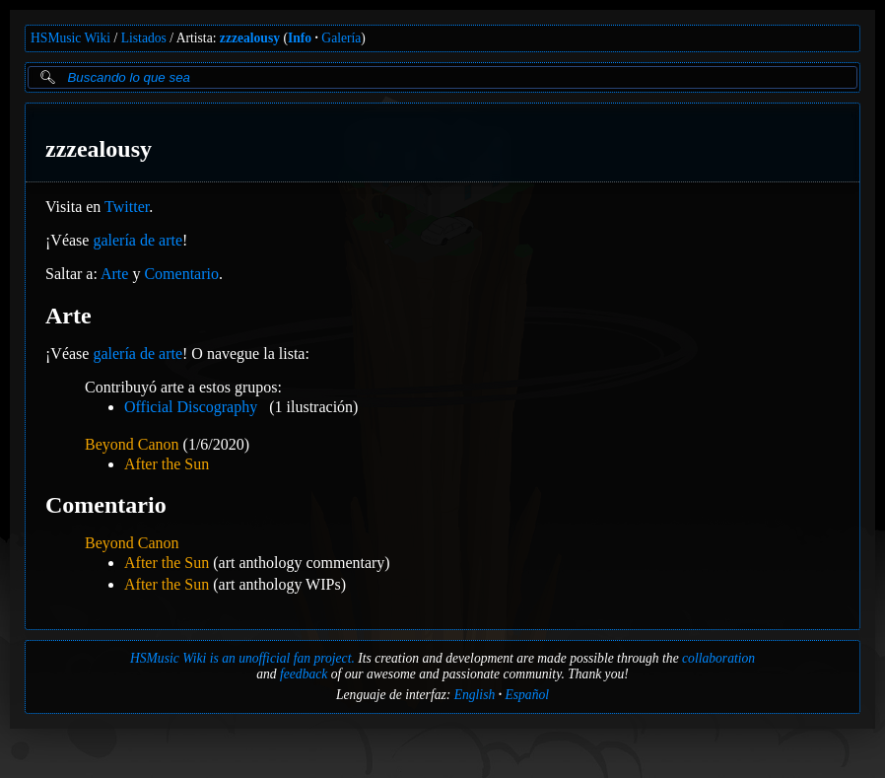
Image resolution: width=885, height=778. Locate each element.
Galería (341, 38)
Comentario (181, 273)
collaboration (718, 658)
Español (527, 694)
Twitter (126, 206)
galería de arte (137, 240)
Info (299, 38)
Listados (144, 38)
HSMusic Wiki (70, 38)
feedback (303, 674)
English (475, 694)
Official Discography (190, 406)
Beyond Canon (132, 444)
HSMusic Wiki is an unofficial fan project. (242, 658)
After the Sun (166, 464)
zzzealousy (250, 38)
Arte (114, 273)
